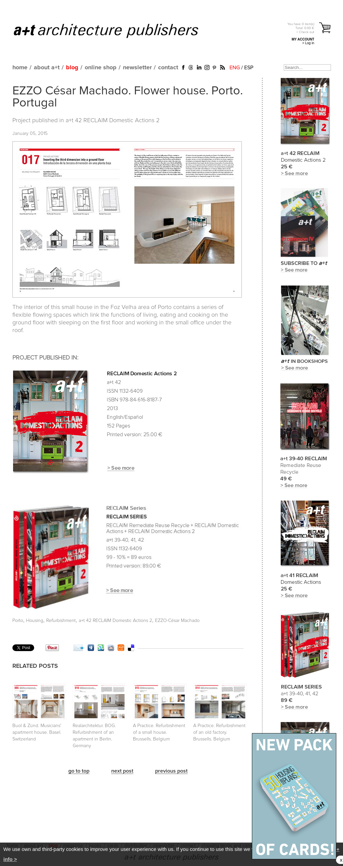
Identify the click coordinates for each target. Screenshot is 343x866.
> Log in (308, 43)
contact (168, 68)
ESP (248, 67)
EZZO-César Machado (177, 620)
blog (72, 68)
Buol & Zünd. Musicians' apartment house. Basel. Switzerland (36, 732)
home (19, 68)
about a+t (47, 68)
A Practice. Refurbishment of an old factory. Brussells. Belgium (219, 732)
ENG (234, 67)
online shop (101, 68)
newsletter (137, 68)
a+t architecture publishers (114, 30)
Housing (34, 620)
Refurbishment (61, 620)
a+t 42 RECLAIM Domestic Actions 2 (112, 120)
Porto (17, 620)
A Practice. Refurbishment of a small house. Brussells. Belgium (159, 732)
